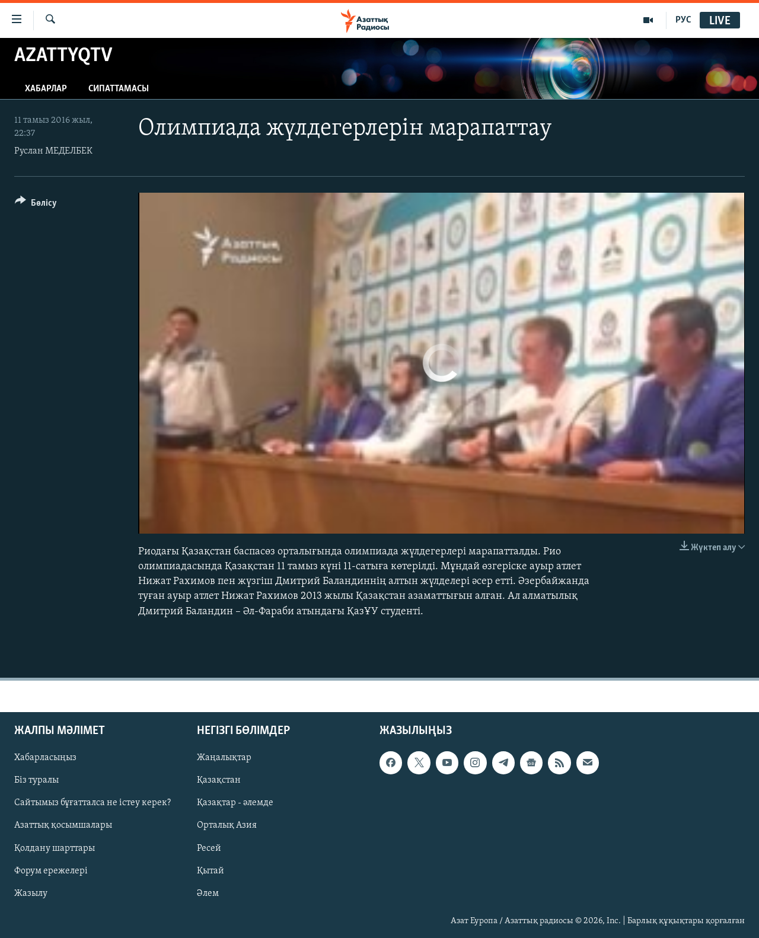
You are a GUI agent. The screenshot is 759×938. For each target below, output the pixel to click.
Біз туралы (36, 780)
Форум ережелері (51, 870)
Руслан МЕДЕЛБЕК (53, 151)
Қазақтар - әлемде (235, 803)
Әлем (208, 893)
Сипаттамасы (118, 89)
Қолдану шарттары (54, 848)
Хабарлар (46, 89)
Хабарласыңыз (45, 757)
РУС (683, 20)
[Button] (36, 205)
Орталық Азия (227, 825)
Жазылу (30, 893)
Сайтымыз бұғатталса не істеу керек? (92, 803)
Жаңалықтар (224, 757)
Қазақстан (219, 780)
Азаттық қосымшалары (63, 825)
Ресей (209, 848)
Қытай (210, 870)
